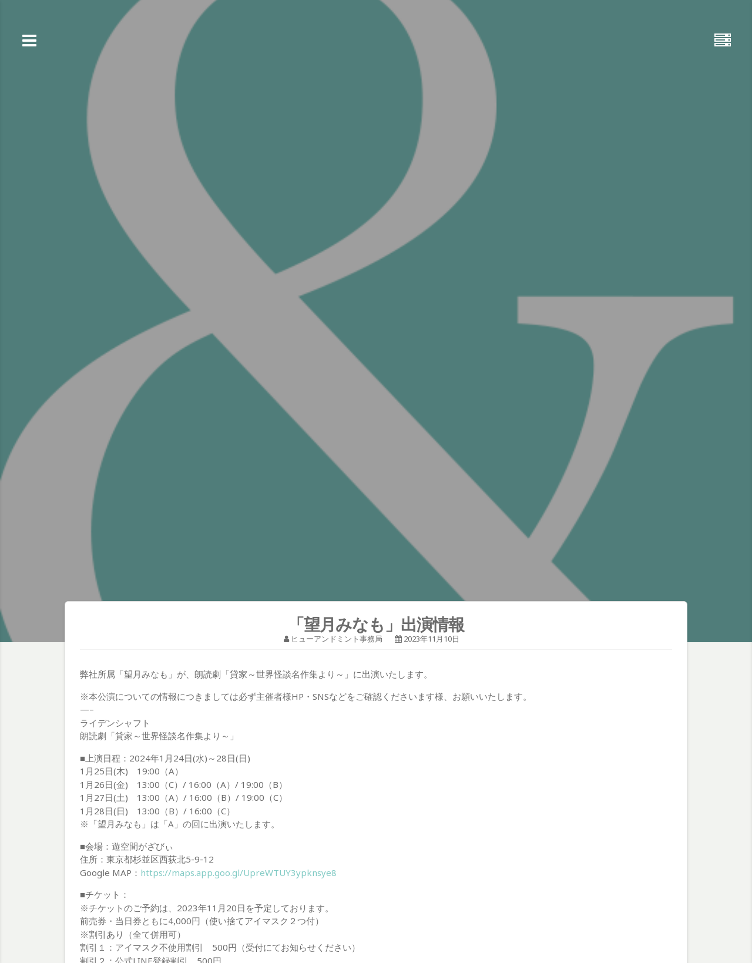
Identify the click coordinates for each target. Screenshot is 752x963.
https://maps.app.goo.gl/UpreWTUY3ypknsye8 (238, 872)
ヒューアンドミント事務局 (336, 638)
